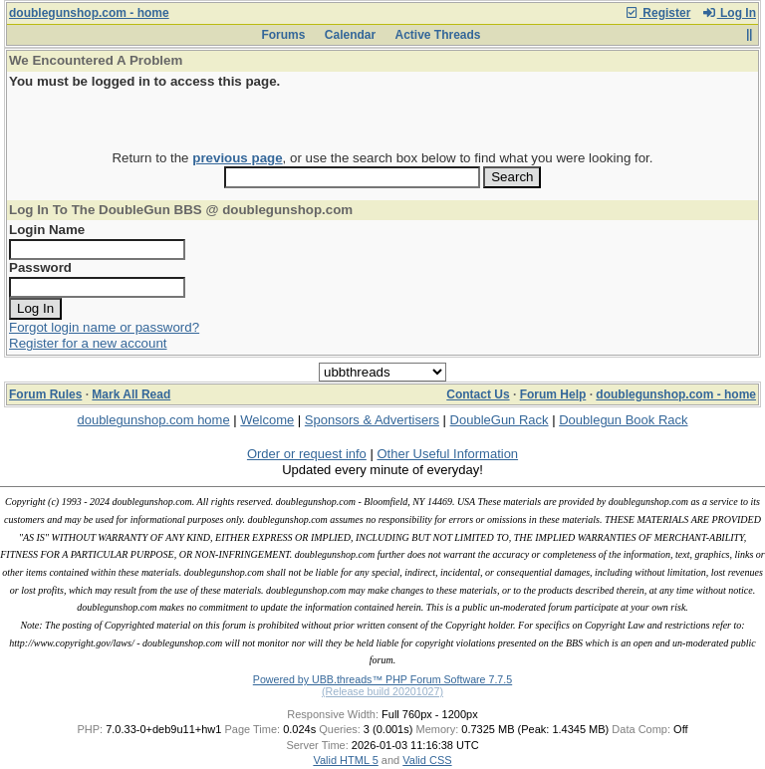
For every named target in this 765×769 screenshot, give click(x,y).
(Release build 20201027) (382, 691)
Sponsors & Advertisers (372, 419)
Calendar (350, 35)
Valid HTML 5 (345, 760)
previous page (237, 157)
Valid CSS (426, 760)
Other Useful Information (447, 453)
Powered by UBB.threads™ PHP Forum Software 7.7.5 (382, 679)
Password (40, 267)
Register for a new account (88, 343)
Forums (283, 35)
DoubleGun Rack (499, 419)
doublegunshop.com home (153, 419)
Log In (729, 13)
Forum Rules (45, 394)
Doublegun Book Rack (623, 419)
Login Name (47, 229)
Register (657, 13)
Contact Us (477, 394)
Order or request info (307, 453)
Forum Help (553, 394)
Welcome (267, 419)
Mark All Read (131, 394)
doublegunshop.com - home (89, 13)
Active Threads (438, 35)
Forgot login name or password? (104, 327)
